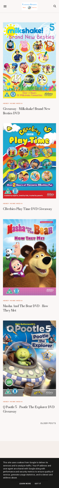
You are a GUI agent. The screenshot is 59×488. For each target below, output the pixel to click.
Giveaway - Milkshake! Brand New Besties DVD (26, 111)
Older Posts (48, 423)
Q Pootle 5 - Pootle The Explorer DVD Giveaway (29, 409)
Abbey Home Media (13, 103)
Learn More (25, 484)
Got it (38, 484)
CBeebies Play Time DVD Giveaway (27, 208)
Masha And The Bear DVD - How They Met (25, 308)
